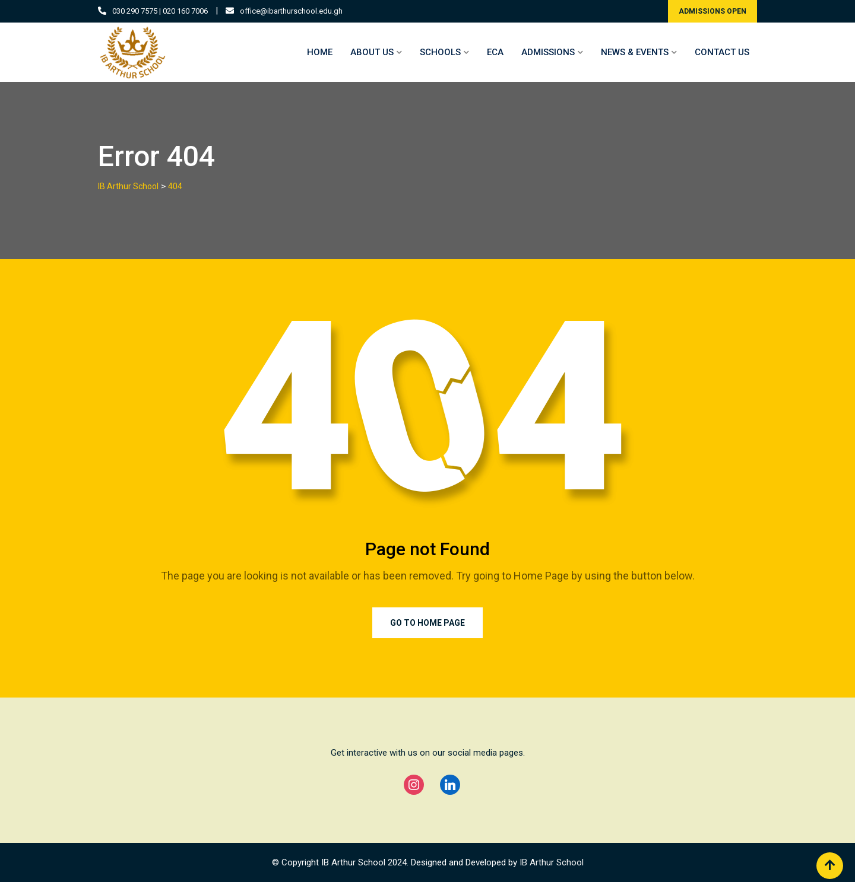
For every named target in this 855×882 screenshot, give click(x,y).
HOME (319, 52)
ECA (495, 52)
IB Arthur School (552, 862)
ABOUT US (372, 52)
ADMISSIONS (548, 52)
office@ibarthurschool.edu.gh (291, 11)
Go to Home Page (427, 623)
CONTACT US (722, 52)
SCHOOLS (440, 52)
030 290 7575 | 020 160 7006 (160, 11)
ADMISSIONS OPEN (712, 11)
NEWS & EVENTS (635, 52)
